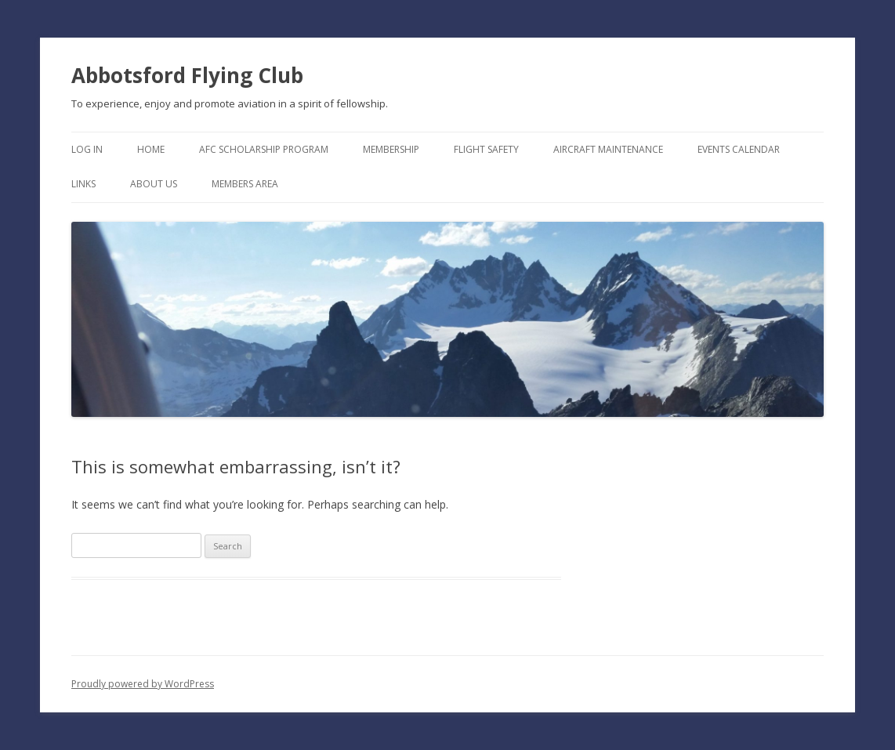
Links (83, 183)
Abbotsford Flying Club (187, 75)
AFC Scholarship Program (263, 149)
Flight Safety (486, 149)
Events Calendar (739, 149)
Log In (87, 149)
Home (151, 149)
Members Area (245, 183)
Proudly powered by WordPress (142, 683)
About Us (153, 183)
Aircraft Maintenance (608, 149)
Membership (391, 149)
